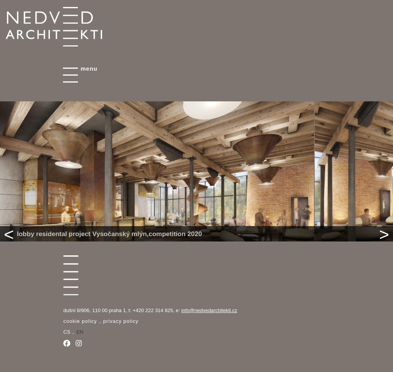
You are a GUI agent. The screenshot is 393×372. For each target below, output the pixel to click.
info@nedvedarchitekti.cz (209, 310)
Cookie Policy (80, 321)
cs (66, 332)
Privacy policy (121, 321)
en (79, 332)
